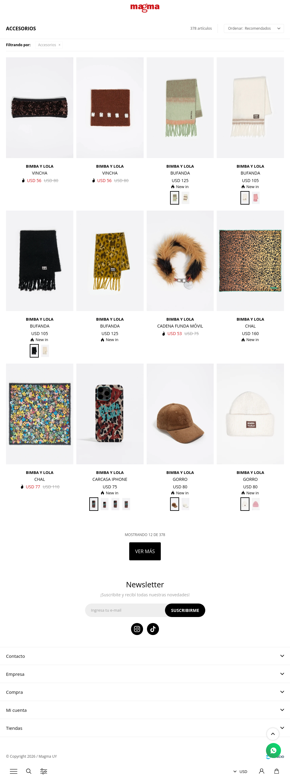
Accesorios (47, 44)
